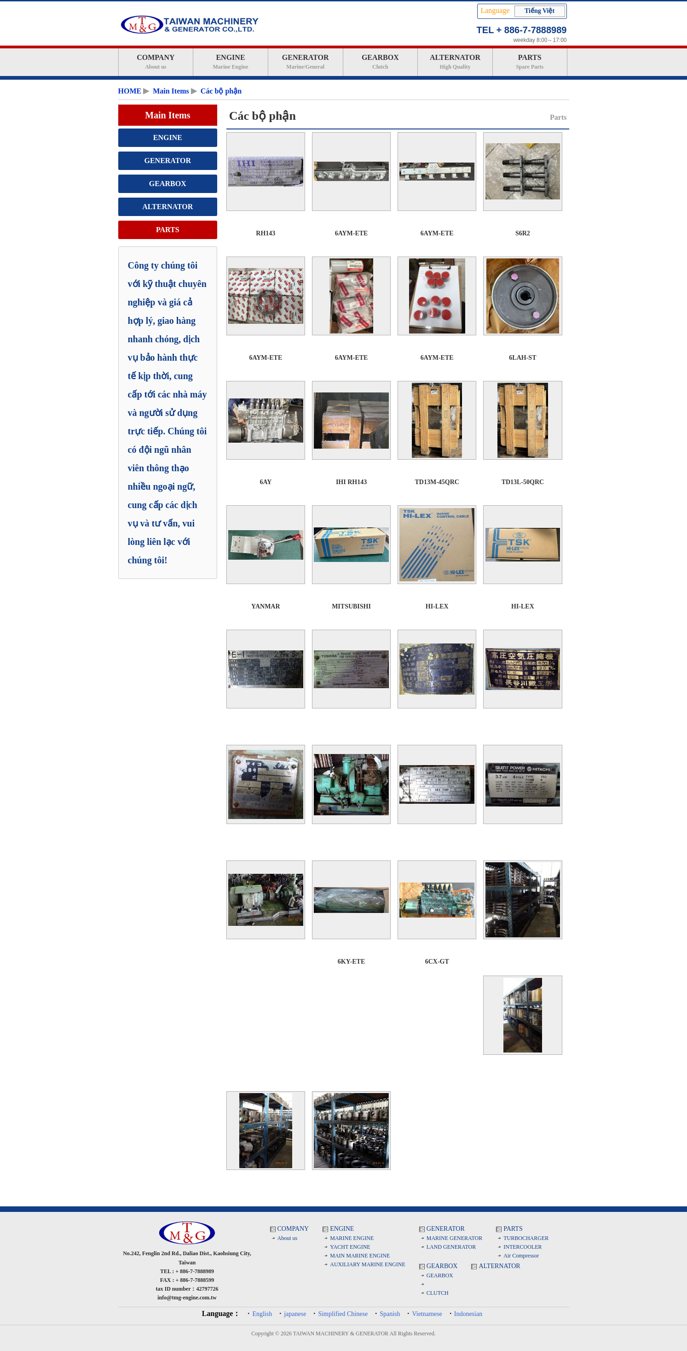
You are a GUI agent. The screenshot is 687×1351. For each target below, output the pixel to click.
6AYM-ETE (351, 233)
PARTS (530, 61)
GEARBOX (380, 61)
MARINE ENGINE (352, 1238)
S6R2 (522, 233)
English (262, 1313)
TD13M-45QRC (437, 482)
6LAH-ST (522, 357)
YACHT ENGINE (350, 1247)
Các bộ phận (221, 91)
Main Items (171, 91)
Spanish (390, 1313)
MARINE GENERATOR (454, 1238)
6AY (265, 482)
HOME (130, 91)
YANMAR (265, 606)
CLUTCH (438, 1293)
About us (287, 1238)
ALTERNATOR (455, 61)
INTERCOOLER (522, 1247)
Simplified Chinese (343, 1313)
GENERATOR (305, 61)
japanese (295, 1313)
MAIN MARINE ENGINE (360, 1255)
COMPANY (156, 61)
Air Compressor (521, 1255)
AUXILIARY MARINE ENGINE (367, 1264)
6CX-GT (437, 961)
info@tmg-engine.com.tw (186, 1297)
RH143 (265, 233)
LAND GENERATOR (451, 1247)
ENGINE (230, 61)
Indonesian (468, 1313)
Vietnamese (427, 1313)
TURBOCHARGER (525, 1238)
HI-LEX (437, 606)
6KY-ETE (351, 961)
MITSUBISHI (351, 606)
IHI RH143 (351, 482)
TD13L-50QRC (523, 482)
